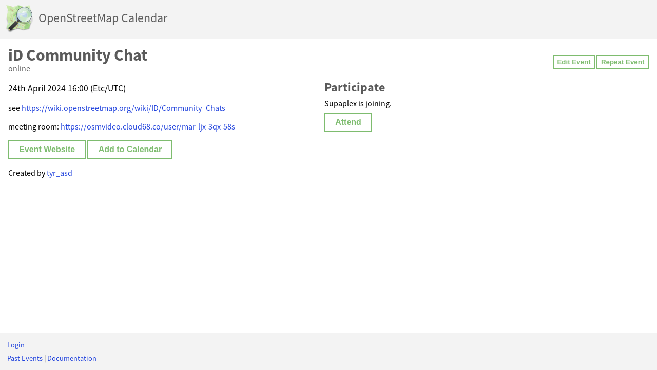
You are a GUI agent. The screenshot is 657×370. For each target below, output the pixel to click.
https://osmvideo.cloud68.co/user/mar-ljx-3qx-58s (148, 126)
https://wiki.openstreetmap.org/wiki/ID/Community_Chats (123, 108)
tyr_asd (59, 173)
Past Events (25, 358)
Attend (348, 122)
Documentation (71, 358)
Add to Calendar (130, 149)
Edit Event (573, 62)
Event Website (47, 149)
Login (16, 344)
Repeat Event (622, 62)
